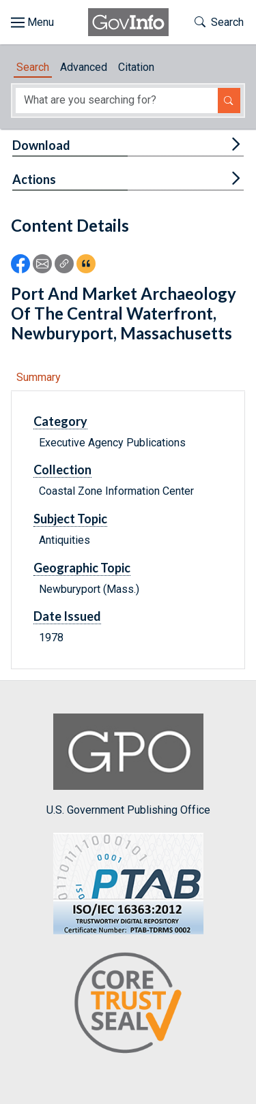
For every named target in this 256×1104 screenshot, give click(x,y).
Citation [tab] (136, 67)
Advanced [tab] (83, 67)
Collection (62, 469)
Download (41, 145)
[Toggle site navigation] (32, 22)
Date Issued (67, 616)
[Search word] (117, 100)
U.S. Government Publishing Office (128, 765)
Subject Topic (70, 518)
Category (60, 421)
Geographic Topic (81, 567)
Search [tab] (32, 67)
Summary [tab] (38, 377)
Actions (34, 179)
